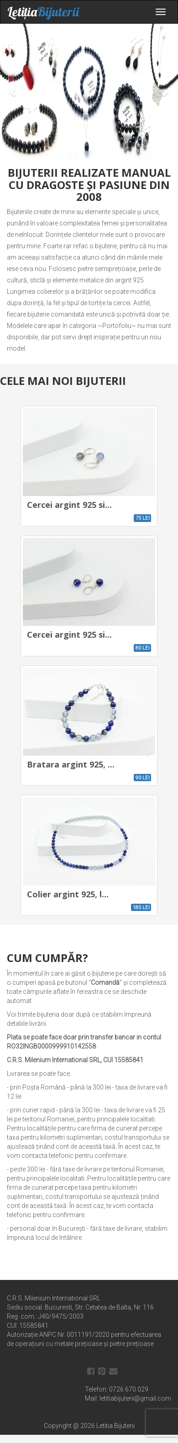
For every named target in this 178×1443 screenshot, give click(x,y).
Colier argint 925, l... (68, 894)
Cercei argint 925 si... (69, 504)
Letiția (43, 12)
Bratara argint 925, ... (71, 764)
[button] (13, 92)
